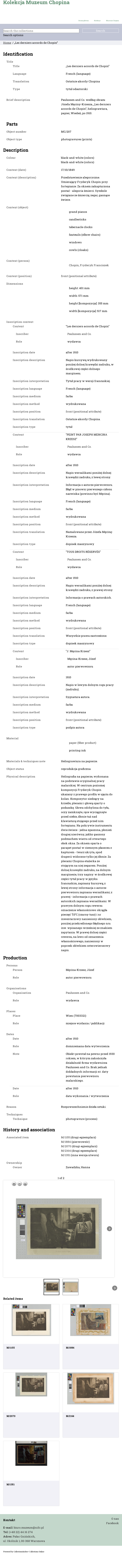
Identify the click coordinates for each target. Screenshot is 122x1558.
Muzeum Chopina (112, 21)
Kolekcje (97, 21)
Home (7, 43)
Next (109, 1228)
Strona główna (83, 21)
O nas (115, 1518)
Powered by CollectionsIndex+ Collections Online (23, 1551)
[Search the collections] (41, 31)
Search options (13, 35)
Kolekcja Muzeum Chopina (36, 2)
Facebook (112, 1523)
